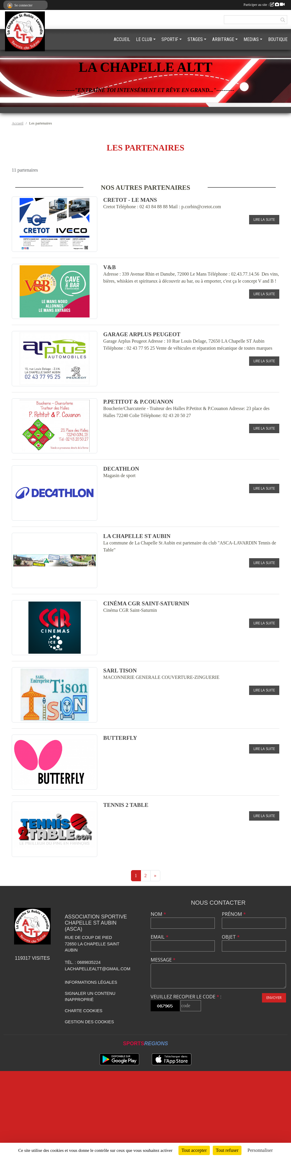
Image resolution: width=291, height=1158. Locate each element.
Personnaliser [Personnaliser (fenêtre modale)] (260, 1150)
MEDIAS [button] (251, 39)
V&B (109, 267)
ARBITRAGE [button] (223, 39)
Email (160, 937)
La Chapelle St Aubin (136, 536)
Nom (158, 914)
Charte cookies (83, 1010)
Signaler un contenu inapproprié (90, 996)
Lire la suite (264, 219)
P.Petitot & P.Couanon (138, 402)
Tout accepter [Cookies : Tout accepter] (194, 1150)
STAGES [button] (195, 39)
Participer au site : (264, 5)
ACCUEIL (122, 39)
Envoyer (274, 997)
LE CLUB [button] (144, 39)
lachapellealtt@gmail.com (97, 968)
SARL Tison (120, 670)
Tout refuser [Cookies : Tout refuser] (227, 1150)
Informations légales (91, 982)
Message (163, 960)
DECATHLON (121, 469)
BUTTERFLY (120, 738)
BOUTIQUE (277, 39)
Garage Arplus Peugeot (141, 334)
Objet (231, 937)
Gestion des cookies (89, 1021)
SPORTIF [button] (169, 39)
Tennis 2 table (125, 805)
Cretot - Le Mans (130, 200)
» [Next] (155, 875)
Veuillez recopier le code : (186, 996)
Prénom (234, 914)
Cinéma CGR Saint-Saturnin (146, 603)
